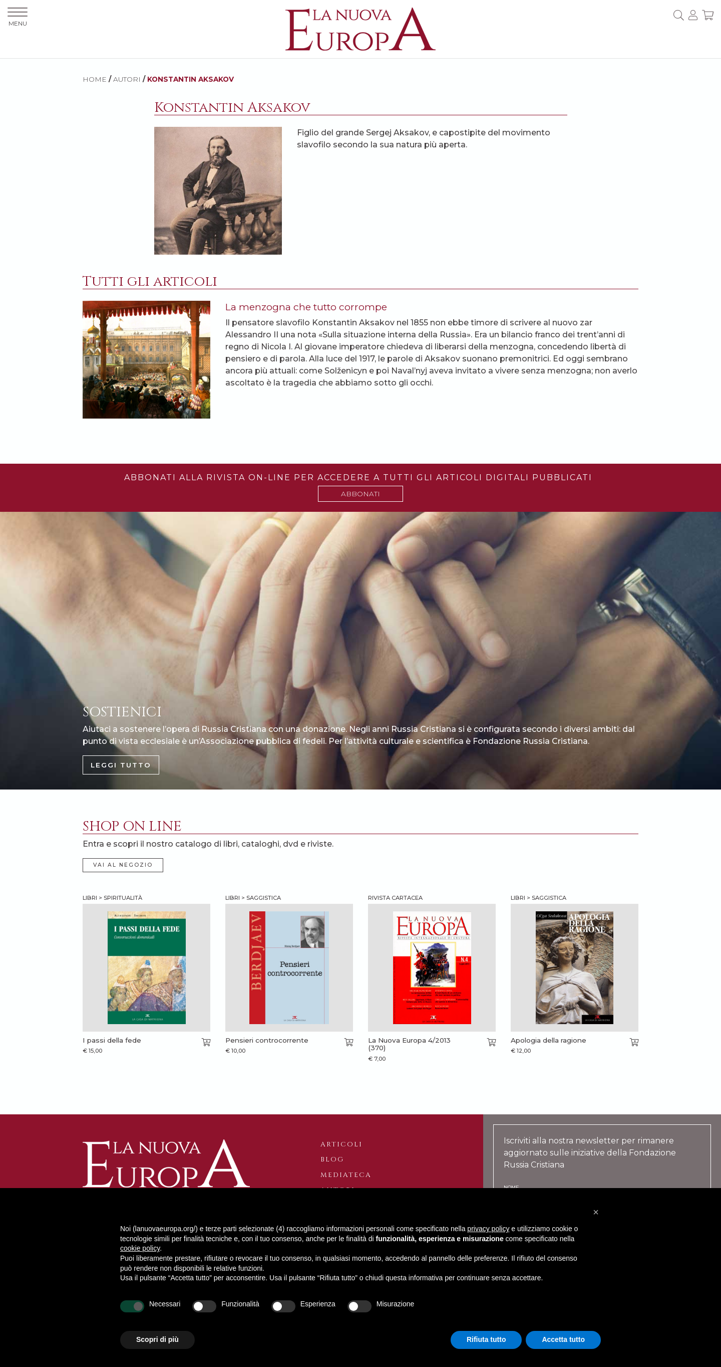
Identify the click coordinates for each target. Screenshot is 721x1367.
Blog (332, 1159)
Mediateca (346, 1175)
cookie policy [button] (140, 1248)
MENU (18, 17)
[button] (596, 1212)
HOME (95, 79)
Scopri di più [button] (157, 1339)
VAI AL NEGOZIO (123, 865)
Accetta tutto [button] (563, 1339)
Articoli (341, 1144)
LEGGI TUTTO (121, 765)
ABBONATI (360, 494)
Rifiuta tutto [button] (486, 1339)
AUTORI (127, 79)
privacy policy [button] (488, 1229)
